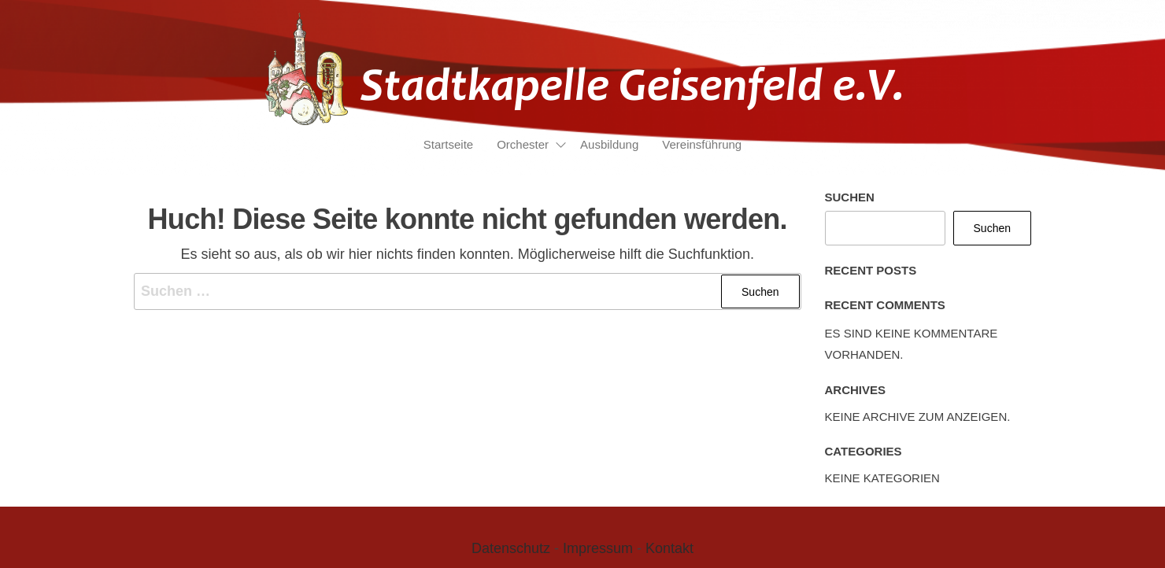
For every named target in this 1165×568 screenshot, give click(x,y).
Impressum (598, 548)
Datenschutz (511, 548)
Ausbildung (609, 144)
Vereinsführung (702, 144)
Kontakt (669, 548)
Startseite (448, 144)
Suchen (850, 197)
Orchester (523, 144)
